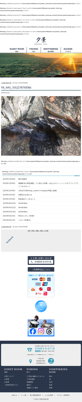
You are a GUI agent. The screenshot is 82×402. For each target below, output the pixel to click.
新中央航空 (22, 179)
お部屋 (6, 379)
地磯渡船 (30, 382)
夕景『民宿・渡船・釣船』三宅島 (38, 231)
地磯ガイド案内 (32, 388)
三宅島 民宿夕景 (44, 399)
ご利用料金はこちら (41, 269)
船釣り (29, 385)
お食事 (6, 382)
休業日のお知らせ (25, 195)
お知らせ (14, 395)
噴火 (50, 376)
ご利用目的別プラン (11, 385)
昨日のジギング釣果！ (26, 216)
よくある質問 (49, 395)
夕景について (9, 376)
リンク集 (23, 395)
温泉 (50, 385)
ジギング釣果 (24, 220)
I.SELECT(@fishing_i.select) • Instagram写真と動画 (37, 190)
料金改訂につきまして (26, 199)
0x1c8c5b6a (22, 203)
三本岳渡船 (31, 379)
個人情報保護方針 (35, 395)
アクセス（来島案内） (64, 395)
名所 (50, 382)
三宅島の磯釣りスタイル (35, 376)
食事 (50, 388)
